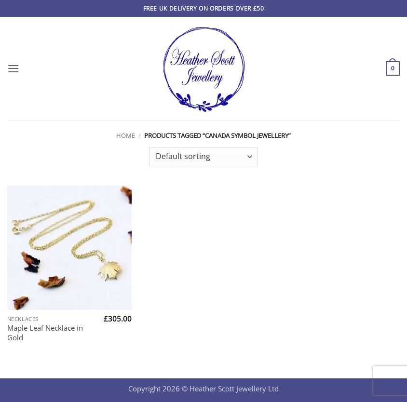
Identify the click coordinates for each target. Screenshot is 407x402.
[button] (13, 68)
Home (125, 135)
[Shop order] (203, 156)
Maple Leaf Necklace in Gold (45, 332)
